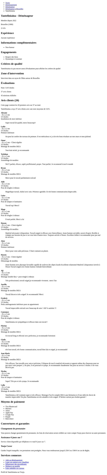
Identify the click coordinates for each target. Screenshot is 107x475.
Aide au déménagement (13, 460)
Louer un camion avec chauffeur (17, 462)
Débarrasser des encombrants (15, 464)
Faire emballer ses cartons (14, 468)
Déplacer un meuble (12, 466)
